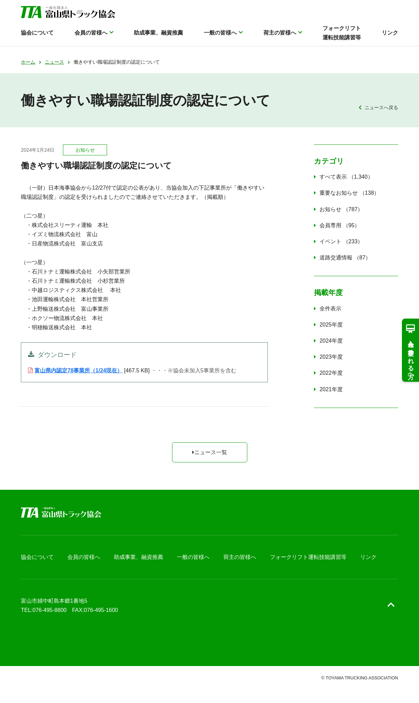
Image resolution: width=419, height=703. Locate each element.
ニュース (54, 62)
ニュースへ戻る (381, 107)
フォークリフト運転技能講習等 (342, 36)
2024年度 (331, 341)
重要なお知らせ (349, 192)
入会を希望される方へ (410, 349)
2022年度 (331, 373)
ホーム (28, 62)
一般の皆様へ (220, 36)
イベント (341, 241)
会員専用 (339, 225)
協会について (37, 36)
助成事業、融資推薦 (158, 36)
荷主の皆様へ (279, 36)
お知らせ (341, 209)
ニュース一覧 (209, 452)
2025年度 (331, 325)
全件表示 (330, 308)
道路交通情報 (345, 257)
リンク (390, 36)
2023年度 (331, 357)
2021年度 (331, 389)
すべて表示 (346, 176)
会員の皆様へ (91, 36)
